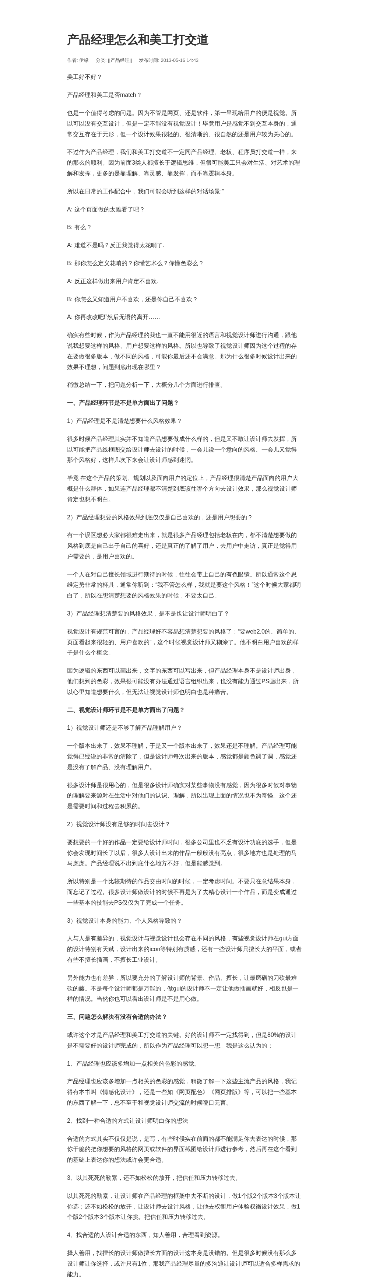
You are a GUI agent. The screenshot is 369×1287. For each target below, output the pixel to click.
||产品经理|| (120, 60)
